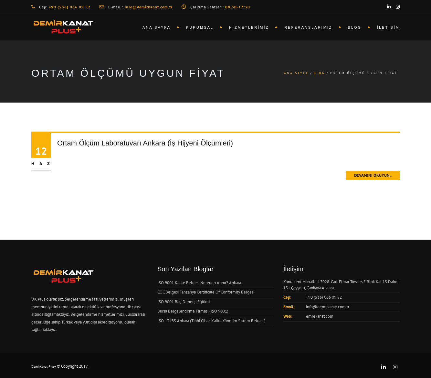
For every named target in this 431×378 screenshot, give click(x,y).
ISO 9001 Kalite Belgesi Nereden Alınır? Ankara (199, 282)
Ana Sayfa (156, 27)
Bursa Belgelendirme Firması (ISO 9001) (192, 311)
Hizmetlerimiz (249, 27)
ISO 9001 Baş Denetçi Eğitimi (183, 301)
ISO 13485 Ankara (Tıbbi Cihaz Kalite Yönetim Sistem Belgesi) (211, 320)
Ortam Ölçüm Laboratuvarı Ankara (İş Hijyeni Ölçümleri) (145, 143)
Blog (355, 27)
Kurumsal (200, 27)
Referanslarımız (308, 27)
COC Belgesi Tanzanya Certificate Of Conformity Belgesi (205, 292)
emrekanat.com (319, 316)
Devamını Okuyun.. (373, 175)
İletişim (388, 27)
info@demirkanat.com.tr (327, 307)
